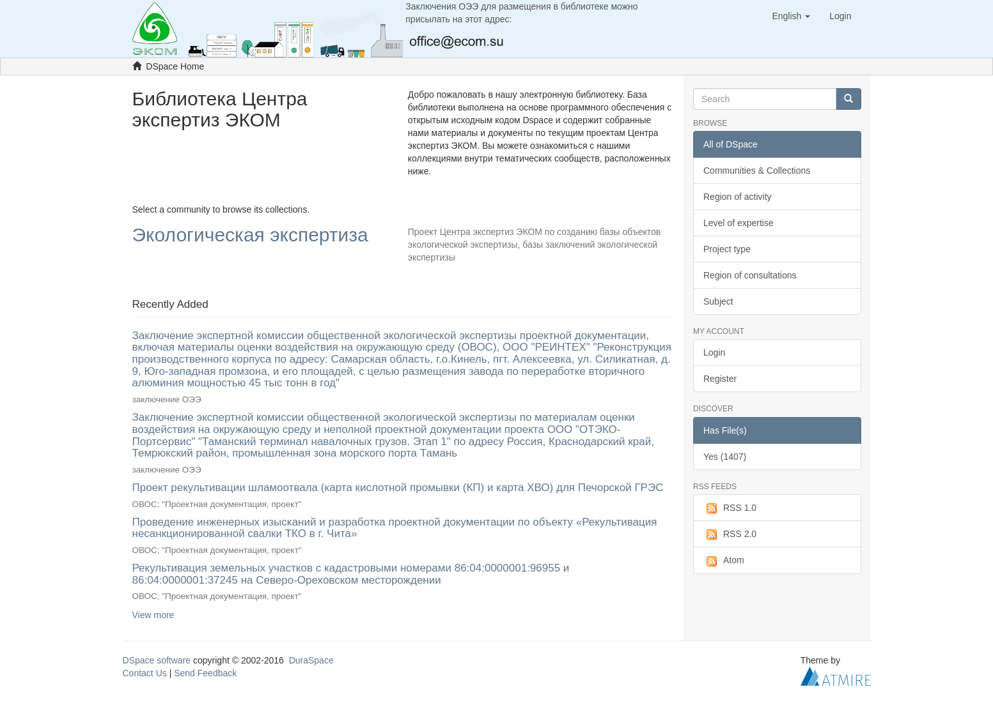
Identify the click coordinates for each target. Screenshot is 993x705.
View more (153, 615)
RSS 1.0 (729, 508)
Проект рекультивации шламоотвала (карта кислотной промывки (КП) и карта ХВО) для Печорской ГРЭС (398, 487)
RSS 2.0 (729, 534)
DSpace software (157, 660)
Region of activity (737, 197)
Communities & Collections (756, 170)
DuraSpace (311, 660)
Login (714, 352)
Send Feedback (205, 673)
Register (720, 379)
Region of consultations (750, 275)
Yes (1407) (724, 456)
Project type (727, 249)
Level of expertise (738, 223)
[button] (791, 16)
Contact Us (145, 673)
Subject (718, 301)
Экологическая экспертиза (250, 235)
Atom (723, 560)
